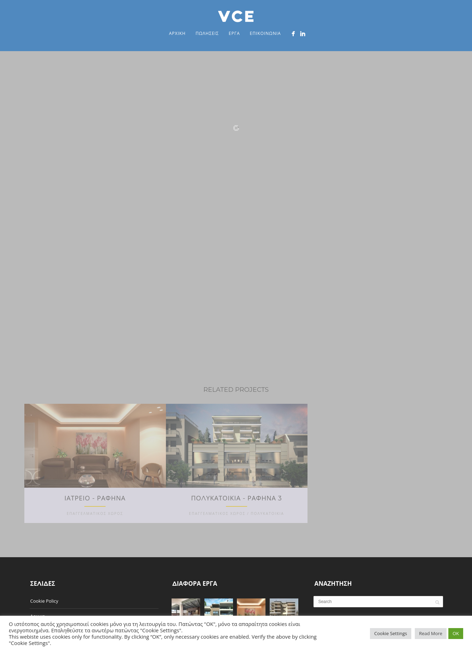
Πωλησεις (207, 33)
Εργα (234, 33)
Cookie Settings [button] (390, 633)
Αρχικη (177, 33)
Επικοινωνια (265, 33)
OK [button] (456, 633)
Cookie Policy (44, 595)
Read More (430, 633)
